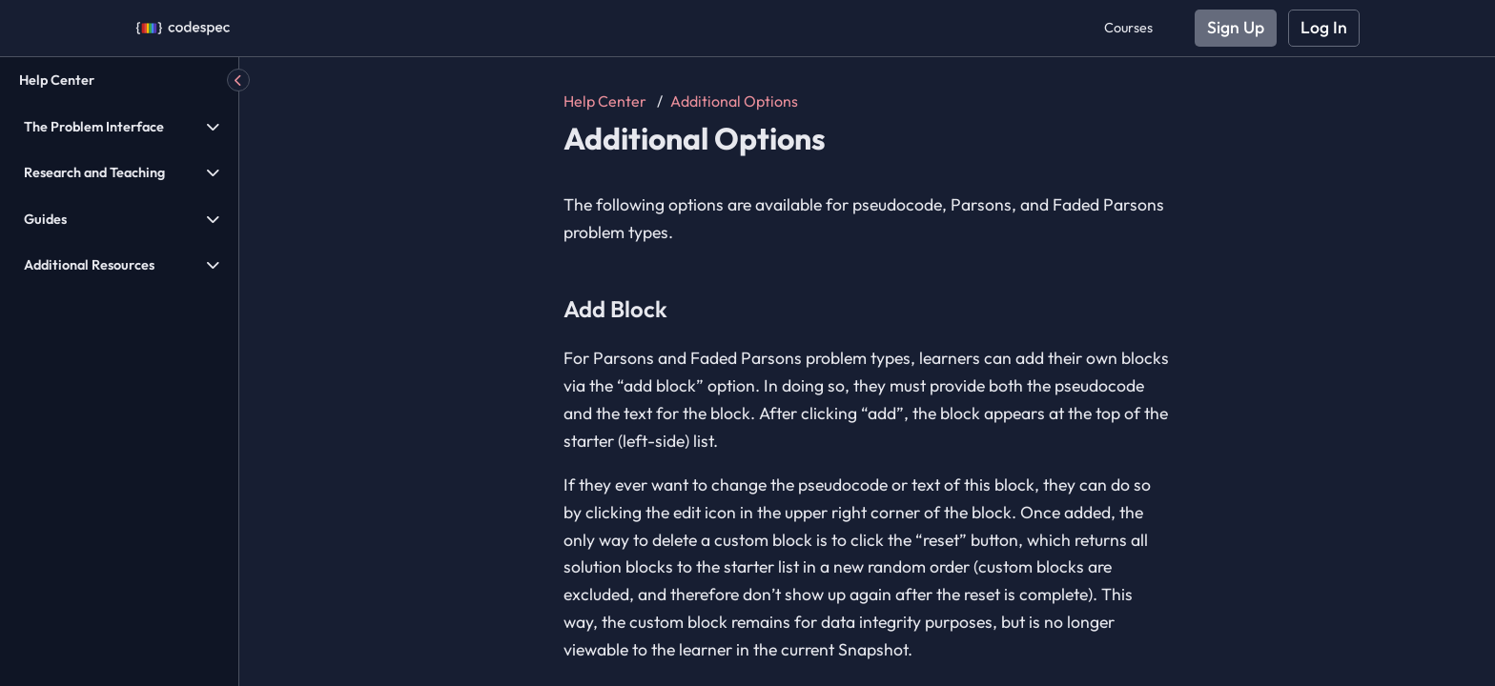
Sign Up (1235, 27)
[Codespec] (183, 28)
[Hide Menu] (238, 80)
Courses (1128, 27)
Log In (1323, 27)
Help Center (56, 80)
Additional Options (734, 101)
